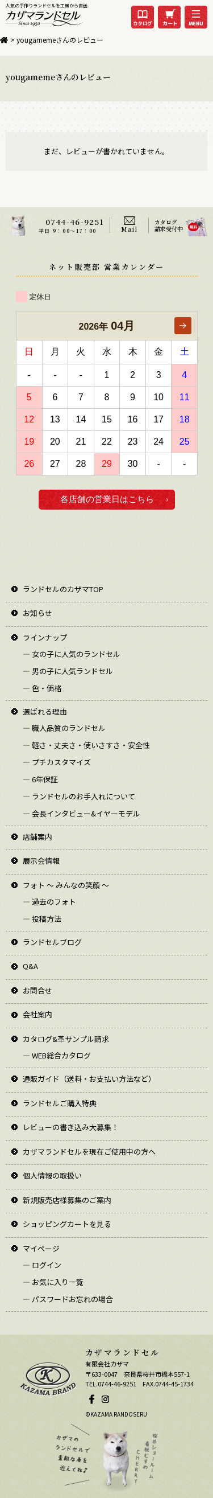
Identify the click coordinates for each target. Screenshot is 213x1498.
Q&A (30, 966)
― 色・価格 (42, 688)
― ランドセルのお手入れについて (79, 796)
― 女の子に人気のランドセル (71, 654)
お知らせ (37, 613)
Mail (129, 229)
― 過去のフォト (49, 901)
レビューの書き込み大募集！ (71, 1127)
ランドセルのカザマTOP (63, 589)
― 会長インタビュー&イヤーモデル (81, 813)
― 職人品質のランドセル (64, 728)
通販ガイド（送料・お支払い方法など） (89, 1078)
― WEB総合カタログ (57, 1055)
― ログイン (42, 1264)
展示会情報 (41, 860)
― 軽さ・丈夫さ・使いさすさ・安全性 (86, 745)
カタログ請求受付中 (168, 225)
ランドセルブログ (52, 942)
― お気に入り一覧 (53, 1282)
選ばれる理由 (45, 711)
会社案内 (37, 1014)
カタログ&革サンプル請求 (66, 1038)
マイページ (41, 1248)
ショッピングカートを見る (67, 1223)
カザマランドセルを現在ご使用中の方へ (89, 1151)
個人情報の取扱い (52, 1175)
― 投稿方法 (42, 918)
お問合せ (37, 990)
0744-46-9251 (75, 221)
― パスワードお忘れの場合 (68, 1299)
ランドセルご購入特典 (60, 1103)
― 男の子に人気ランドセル (68, 671)
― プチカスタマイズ (57, 762)
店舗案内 (37, 836)
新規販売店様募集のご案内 (67, 1200)
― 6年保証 (40, 779)
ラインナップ (45, 637)
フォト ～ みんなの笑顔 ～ (66, 885)
